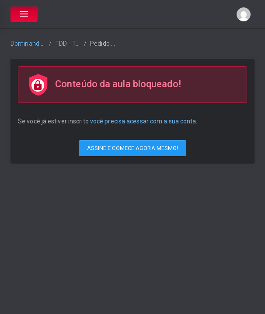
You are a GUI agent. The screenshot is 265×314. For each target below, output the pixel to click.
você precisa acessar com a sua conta (143, 121)
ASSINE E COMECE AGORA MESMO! (132, 148)
